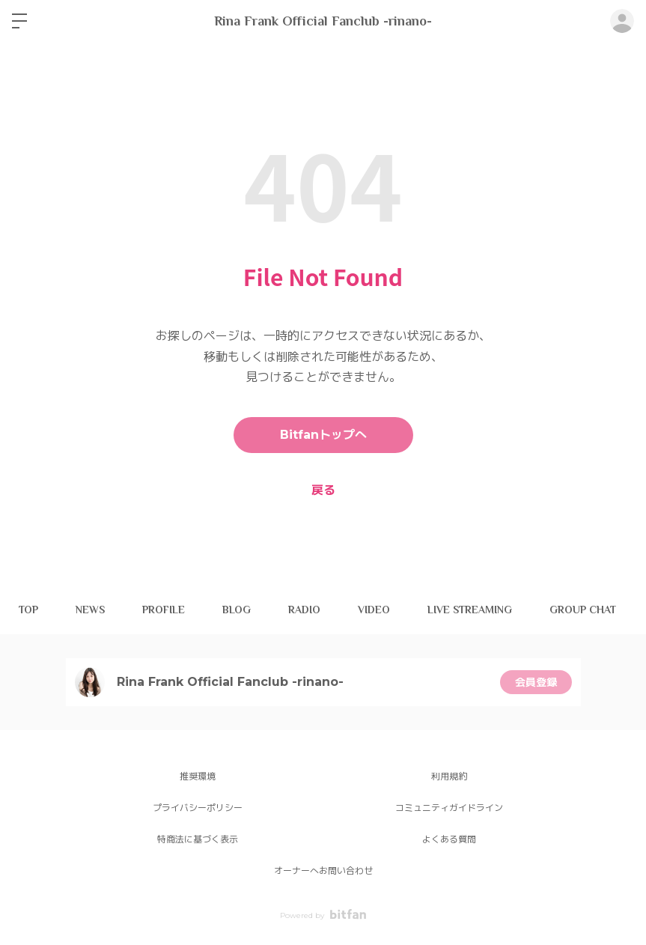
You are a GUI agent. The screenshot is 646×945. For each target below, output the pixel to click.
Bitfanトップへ (323, 435)
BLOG (236, 610)
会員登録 (536, 682)
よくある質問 (449, 839)
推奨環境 (198, 776)
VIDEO (374, 610)
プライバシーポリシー (198, 807)
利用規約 (449, 776)
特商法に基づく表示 (197, 839)
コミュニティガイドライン (449, 807)
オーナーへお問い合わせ (323, 870)
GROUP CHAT (582, 610)
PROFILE (163, 610)
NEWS (90, 610)
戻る (323, 490)
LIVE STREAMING (469, 610)
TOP (28, 610)
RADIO (304, 610)
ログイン (622, 21)
